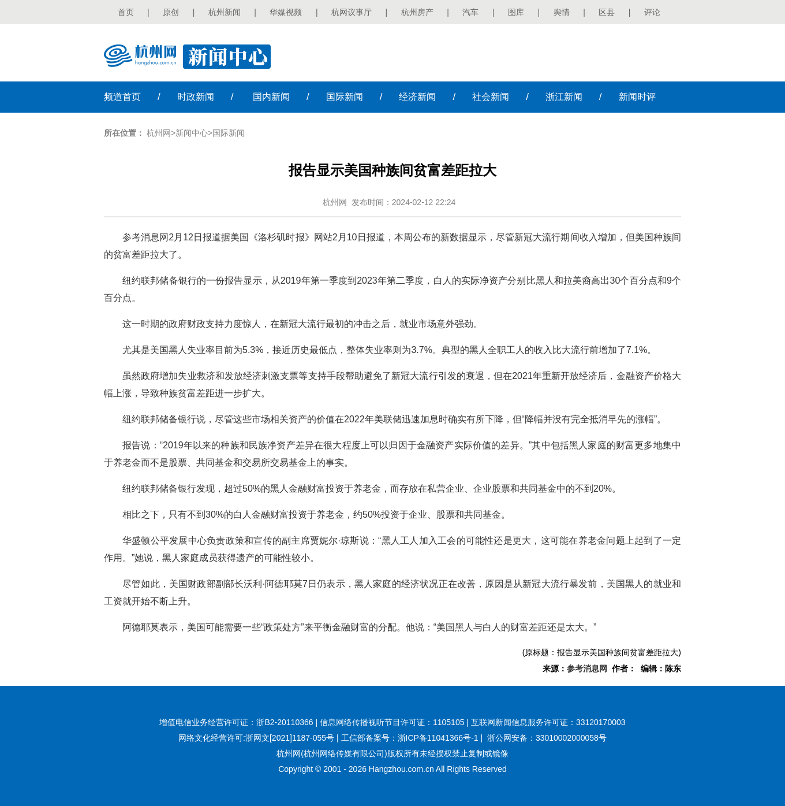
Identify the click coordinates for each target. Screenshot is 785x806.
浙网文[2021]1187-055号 (289, 737)
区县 (607, 12)
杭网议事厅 (351, 12)
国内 (271, 97)
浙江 (563, 97)
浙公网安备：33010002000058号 (547, 737)
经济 (417, 97)
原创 (171, 12)
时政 (195, 97)
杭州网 (159, 133)
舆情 (562, 12)
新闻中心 (191, 133)
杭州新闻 (224, 12)
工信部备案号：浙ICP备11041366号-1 (410, 737)
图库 (516, 12)
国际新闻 (228, 133)
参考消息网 (587, 668)
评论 (652, 12)
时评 (637, 97)
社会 (490, 97)
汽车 (470, 12)
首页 (126, 12)
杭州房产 (417, 12)
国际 (344, 97)
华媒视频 (286, 12)
